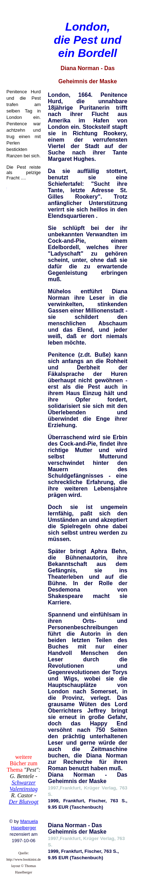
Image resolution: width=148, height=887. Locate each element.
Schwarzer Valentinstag (24, 786)
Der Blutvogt (23, 802)
